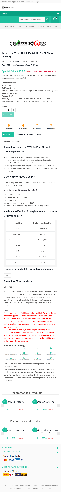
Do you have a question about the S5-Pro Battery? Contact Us (27, 101)
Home (8, 26)
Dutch (48, 488)
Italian (35, 488)
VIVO (40, 26)
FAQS (41, 134)
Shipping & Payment (26, 134)
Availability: (6, 62)
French (41, 488)
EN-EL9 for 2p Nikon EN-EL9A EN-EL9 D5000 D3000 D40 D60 (45, 431)
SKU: (25, 62)
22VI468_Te (32, 62)
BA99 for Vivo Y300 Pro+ (15, 402)
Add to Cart (7, 114)
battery (19, 26)
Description (8, 134)
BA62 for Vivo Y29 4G (45, 402)
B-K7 (7, 276)
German (28, 488)
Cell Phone (29, 26)
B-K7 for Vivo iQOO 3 (15, 430)
